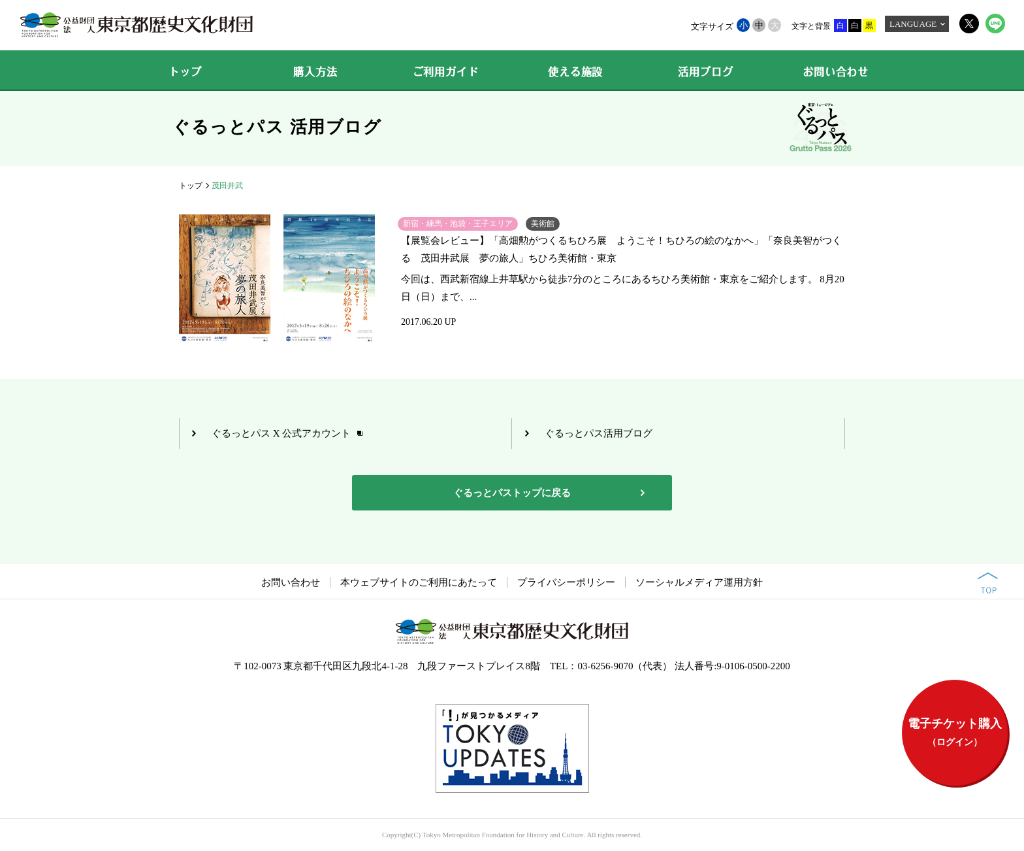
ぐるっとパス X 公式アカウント (281, 433)
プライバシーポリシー (566, 582)
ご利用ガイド (446, 72)
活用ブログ (705, 72)
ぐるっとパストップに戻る (512, 493)
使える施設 (575, 72)
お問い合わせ (836, 72)
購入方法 (315, 72)
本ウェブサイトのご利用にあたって (418, 582)
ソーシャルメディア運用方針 (699, 582)
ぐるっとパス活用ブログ (598, 433)
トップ (184, 72)
